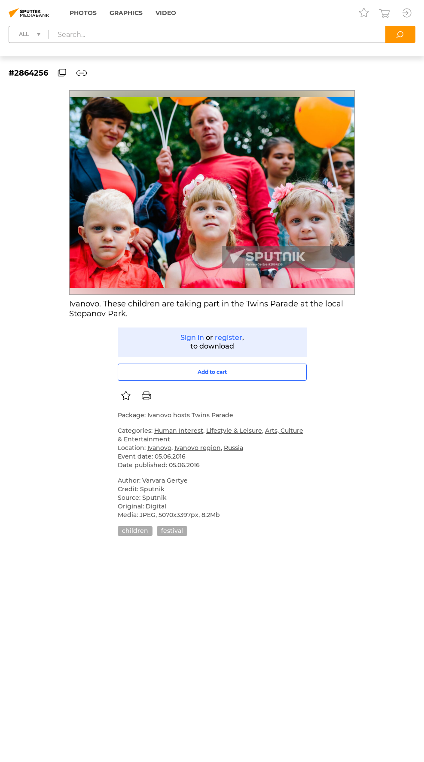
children (135, 531)
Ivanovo (159, 448)
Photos (83, 13)
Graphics (126, 13)
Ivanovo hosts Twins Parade (190, 415)
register (228, 338)
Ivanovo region (197, 448)
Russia (233, 448)
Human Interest (178, 431)
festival (172, 531)
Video (166, 13)
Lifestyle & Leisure (234, 431)
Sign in (192, 338)
